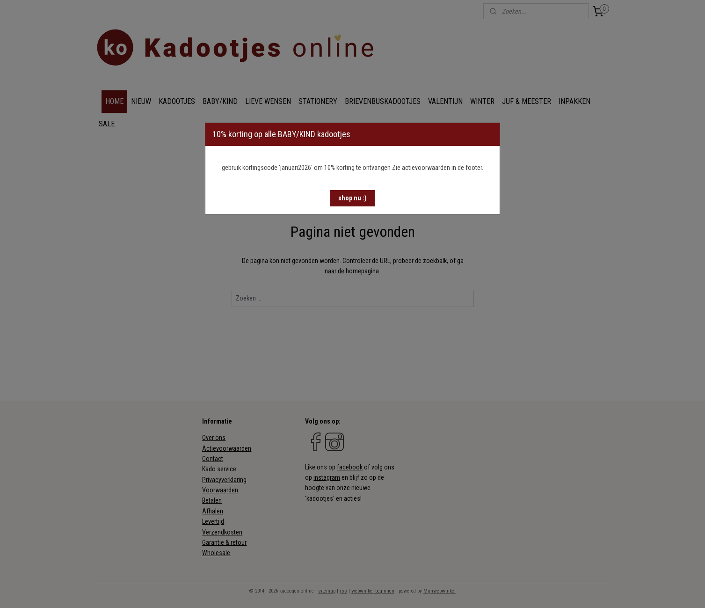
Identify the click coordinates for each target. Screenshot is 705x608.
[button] (352, 198)
